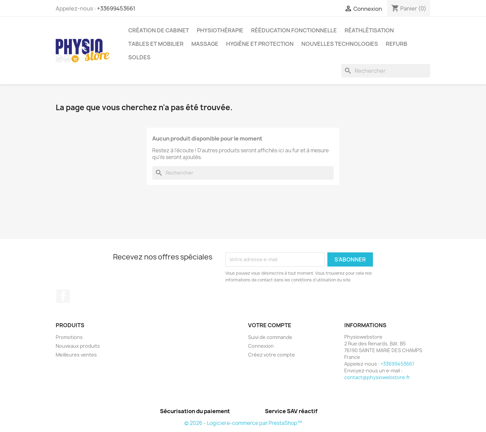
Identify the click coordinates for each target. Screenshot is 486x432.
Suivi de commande (270, 337)
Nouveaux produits (78, 346)
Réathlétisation (369, 30)
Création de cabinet (158, 30)
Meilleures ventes (76, 354)
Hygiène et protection (260, 44)
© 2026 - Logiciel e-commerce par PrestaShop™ (243, 423)
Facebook (63, 296)
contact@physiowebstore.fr (377, 377)
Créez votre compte (271, 354)
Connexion (261, 346)
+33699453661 (116, 8)
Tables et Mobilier (156, 44)
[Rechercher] (385, 71)
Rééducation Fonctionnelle (294, 30)
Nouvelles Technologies (339, 44)
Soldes (139, 57)
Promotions (69, 337)
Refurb (396, 44)
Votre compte (269, 325)
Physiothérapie (220, 30)
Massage (204, 44)
